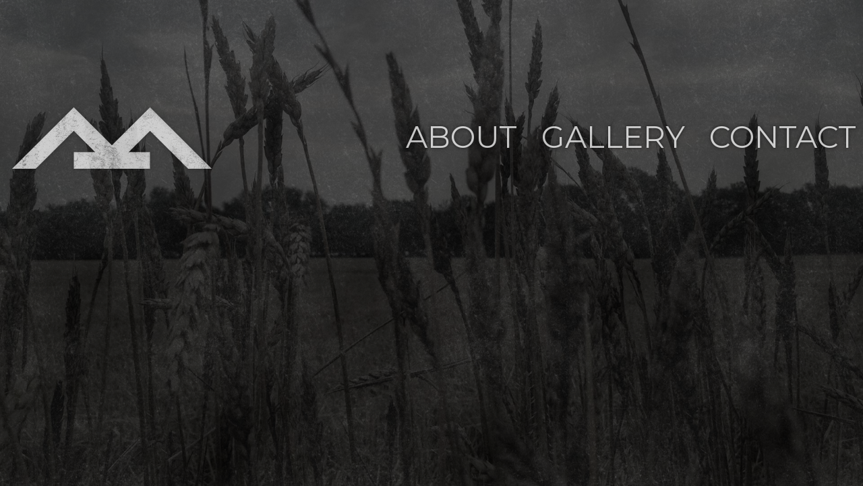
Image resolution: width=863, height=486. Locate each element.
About (461, 136)
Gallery (613, 136)
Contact (782, 136)
